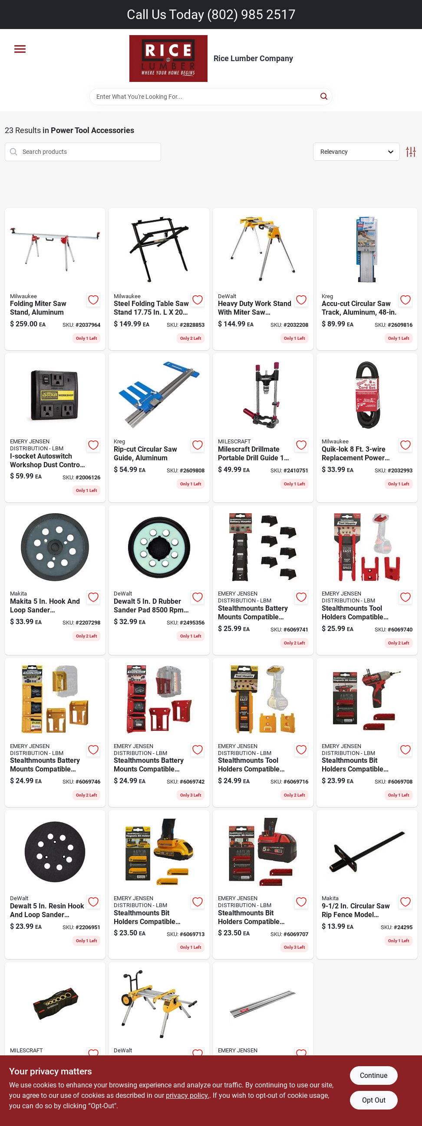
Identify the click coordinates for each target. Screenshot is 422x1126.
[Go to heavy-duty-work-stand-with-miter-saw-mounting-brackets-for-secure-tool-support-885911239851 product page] (263, 279)
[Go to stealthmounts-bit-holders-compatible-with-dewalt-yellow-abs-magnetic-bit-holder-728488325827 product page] (159, 884)
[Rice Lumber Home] (168, 58)
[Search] (324, 96)
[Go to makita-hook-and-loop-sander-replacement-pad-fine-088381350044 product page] (55, 579)
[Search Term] (211, 96)
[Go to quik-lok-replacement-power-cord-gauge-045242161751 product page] (367, 427)
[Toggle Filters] (411, 152)
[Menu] (20, 49)
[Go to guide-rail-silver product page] (263, 1042)
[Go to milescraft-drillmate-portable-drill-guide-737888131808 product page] (263, 427)
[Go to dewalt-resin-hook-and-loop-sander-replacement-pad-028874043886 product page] (55, 884)
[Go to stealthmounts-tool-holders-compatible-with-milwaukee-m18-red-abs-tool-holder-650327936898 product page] (367, 579)
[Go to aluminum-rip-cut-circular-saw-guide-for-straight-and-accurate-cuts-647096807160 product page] (159, 427)
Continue (373, 1075)
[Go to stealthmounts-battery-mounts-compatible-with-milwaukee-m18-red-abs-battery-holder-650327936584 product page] (159, 732)
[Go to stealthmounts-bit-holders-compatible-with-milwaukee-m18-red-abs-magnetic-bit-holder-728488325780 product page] (263, 884)
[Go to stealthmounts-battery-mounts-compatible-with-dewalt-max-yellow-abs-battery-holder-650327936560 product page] (55, 732)
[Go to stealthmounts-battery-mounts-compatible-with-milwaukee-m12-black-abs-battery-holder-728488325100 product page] (263, 579)
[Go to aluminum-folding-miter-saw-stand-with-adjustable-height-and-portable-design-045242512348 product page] (55, 279)
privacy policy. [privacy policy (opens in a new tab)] (187, 1095)
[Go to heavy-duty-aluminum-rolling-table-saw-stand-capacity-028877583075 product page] (159, 1042)
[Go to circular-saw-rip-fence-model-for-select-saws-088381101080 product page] (367, 884)
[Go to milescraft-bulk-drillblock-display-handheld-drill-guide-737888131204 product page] (55, 1042)
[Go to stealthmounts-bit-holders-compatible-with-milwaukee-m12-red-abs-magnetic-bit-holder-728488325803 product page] (367, 732)
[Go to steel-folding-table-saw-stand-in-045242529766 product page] (159, 279)
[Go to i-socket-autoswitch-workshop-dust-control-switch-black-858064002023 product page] (55, 427)
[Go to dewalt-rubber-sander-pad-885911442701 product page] (159, 579)
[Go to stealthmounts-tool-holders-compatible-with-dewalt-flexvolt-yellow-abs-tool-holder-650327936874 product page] (263, 732)
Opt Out (374, 1100)
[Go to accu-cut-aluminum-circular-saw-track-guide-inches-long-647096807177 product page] (367, 279)
